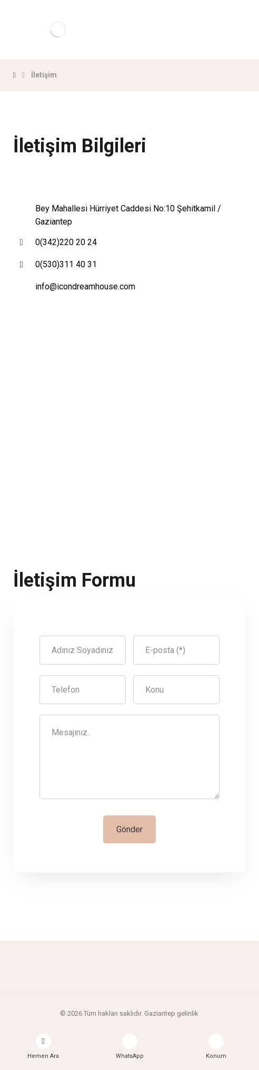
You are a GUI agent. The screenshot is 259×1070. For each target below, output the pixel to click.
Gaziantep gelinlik (171, 1013)
